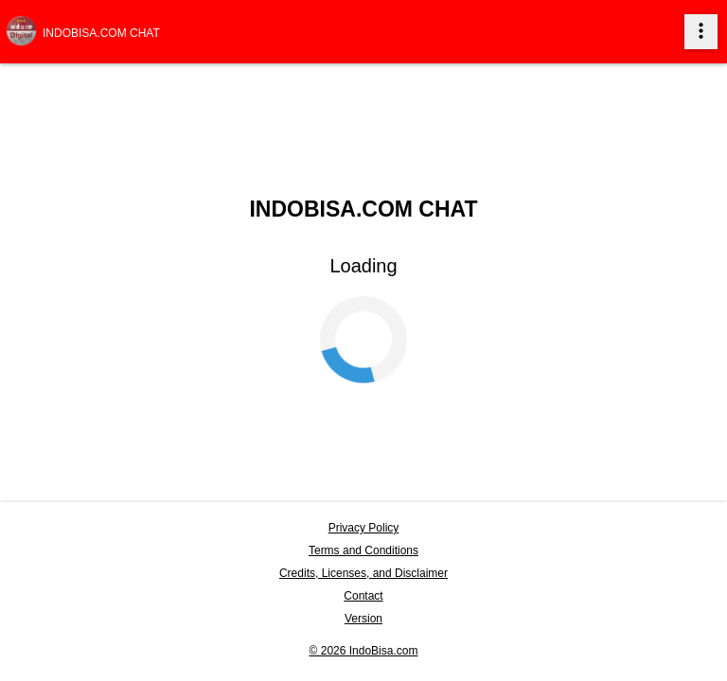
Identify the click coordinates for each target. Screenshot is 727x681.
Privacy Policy (363, 527)
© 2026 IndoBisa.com (364, 650)
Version (363, 618)
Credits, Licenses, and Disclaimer (363, 573)
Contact (363, 595)
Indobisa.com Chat (101, 33)
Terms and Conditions (363, 550)
